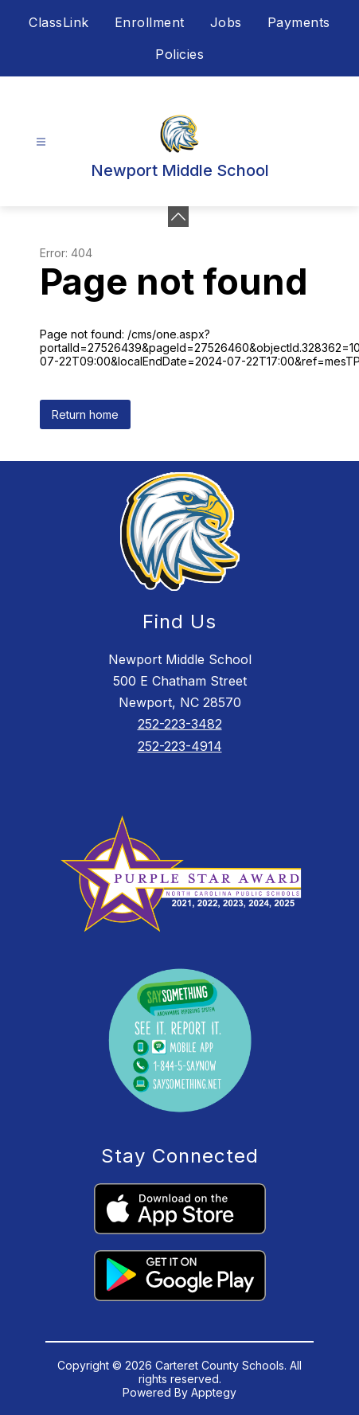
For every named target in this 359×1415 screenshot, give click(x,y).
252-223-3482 (180, 724)
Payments (298, 22)
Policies (179, 54)
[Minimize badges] (178, 216)
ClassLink (59, 22)
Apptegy (213, 1392)
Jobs (226, 22)
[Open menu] (41, 142)
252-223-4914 (180, 746)
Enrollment (150, 22)
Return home (85, 414)
